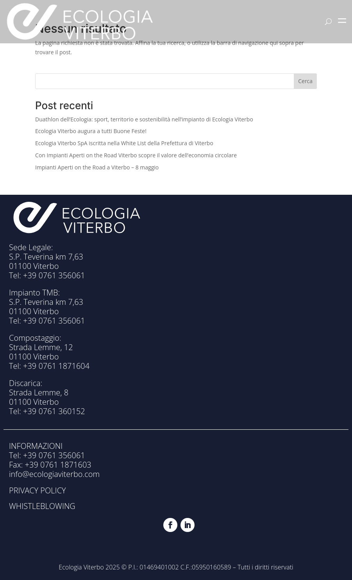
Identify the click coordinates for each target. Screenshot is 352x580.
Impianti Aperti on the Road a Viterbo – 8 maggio (97, 167)
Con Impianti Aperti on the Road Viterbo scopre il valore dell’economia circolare (136, 155)
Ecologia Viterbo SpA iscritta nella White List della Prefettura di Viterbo (124, 143)
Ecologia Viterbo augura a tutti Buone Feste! (91, 131)
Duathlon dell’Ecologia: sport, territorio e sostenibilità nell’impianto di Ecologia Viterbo (144, 119)
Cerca (305, 81)
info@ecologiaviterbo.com (54, 474)
